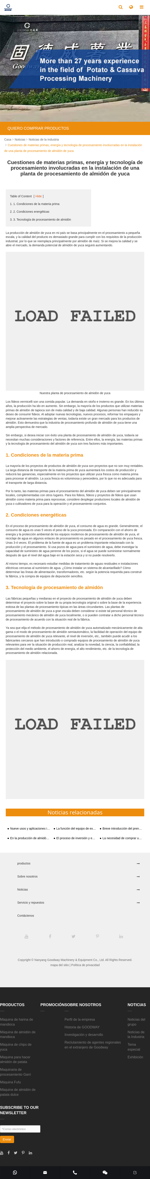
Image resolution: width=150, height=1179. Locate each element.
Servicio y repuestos (30, 902)
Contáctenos (25, 915)
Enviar (7, 1139)
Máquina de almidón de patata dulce (17, 1092)
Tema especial (134, 1047)
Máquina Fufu (10, 1082)
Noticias (20, 139)
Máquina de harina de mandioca (16, 1022)
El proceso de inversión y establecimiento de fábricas (76, 838)
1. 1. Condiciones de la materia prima (35, 204)
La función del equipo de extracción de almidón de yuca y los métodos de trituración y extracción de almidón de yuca (76, 828)
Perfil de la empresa (79, 1019)
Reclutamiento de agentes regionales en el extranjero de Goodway (92, 1045)
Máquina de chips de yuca (16, 1047)
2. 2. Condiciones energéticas (29, 211)
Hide (38, 196)
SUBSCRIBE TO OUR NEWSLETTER (19, 1110)
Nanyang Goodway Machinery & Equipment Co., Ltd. (69, 960)
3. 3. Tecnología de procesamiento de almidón (40, 219)
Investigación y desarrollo (83, 1034)
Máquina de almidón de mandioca (17, 1034)
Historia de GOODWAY (81, 1027)
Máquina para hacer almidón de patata (15, 1059)
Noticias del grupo (136, 1022)
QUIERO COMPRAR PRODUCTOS (38, 128)
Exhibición (135, 1057)
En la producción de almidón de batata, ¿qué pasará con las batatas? (30, 838)
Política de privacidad (85, 965)
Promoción (52, 1005)
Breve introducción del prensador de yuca (123, 828)
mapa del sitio (59, 965)
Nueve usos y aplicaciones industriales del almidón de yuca (30, 828)
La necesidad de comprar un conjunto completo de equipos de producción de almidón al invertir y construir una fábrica (123, 838)
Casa (7, 139)
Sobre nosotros (27, 876)
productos (23, 863)
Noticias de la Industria (44, 139)
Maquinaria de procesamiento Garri (15, 1072)
